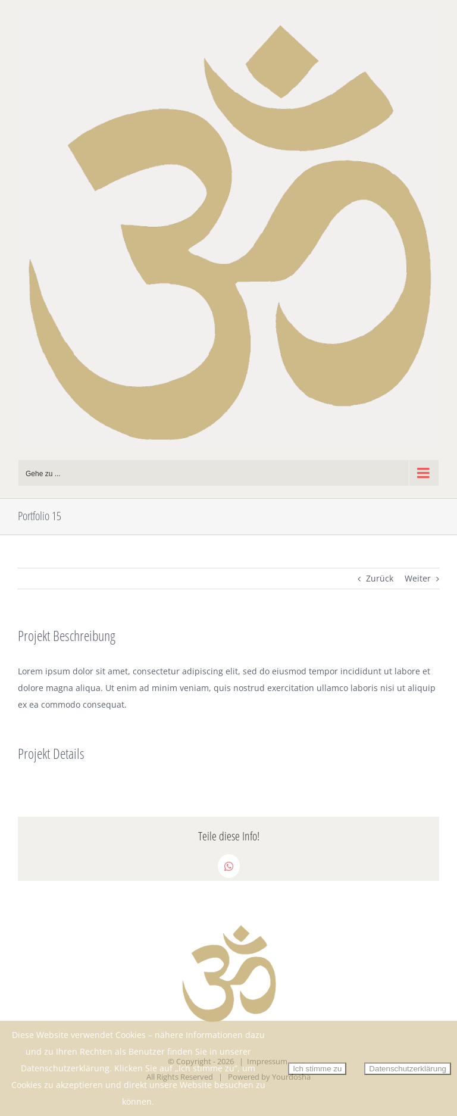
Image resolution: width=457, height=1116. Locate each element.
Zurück (379, 578)
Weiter (418, 578)
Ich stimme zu (317, 1068)
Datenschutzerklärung (407, 1068)
